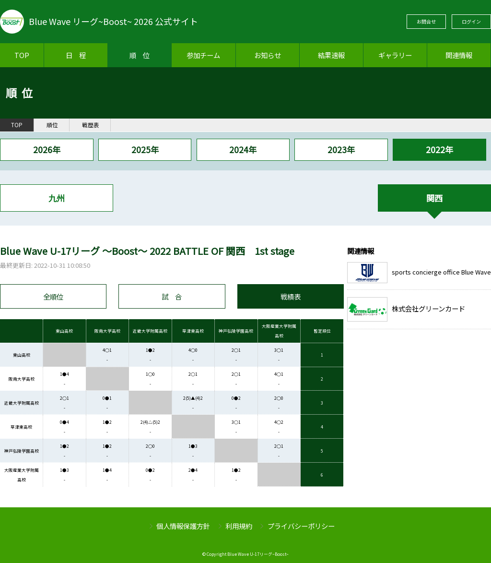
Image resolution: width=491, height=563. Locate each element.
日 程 (76, 55)
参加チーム (203, 55)
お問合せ (426, 21)
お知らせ (267, 55)
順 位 (139, 55)
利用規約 (238, 526)
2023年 (341, 150)
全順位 (53, 296)
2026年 (46, 150)
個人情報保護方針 (183, 526)
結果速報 (331, 55)
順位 (52, 125)
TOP (21, 55)
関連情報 (458, 55)
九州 (56, 198)
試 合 (172, 296)
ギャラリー (395, 55)
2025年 (145, 150)
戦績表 (291, 296)
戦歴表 (90, 125)
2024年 (243, 150)
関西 (434, 198)
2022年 (439, 150)
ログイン (471, 21)
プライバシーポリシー (301, 526)
